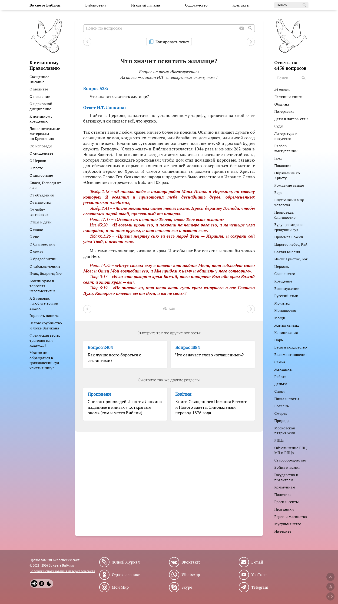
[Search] (304, 77)
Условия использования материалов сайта (62, 571)
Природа (281, 420)
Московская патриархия (284, 430)
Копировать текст (172, 41)
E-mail (257, 562)
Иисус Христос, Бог (291, 259)
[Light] (34, 583)
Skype (187, 587)
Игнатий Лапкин (145, 5)
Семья (279, 362)
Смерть (280, 413)
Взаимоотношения (290, 354)
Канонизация (286, 332)
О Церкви (38, 160)
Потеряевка (284, 111)
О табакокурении (45, 266)
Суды (278, 126)
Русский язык (286, 295)
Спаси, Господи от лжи (45, 185)
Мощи (279, 317)
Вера (278, 192)
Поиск (292, 5)
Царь (278, 339)
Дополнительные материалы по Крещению (45, 133)
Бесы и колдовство (290, 347)
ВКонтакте (191, 562)
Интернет (282, 531)
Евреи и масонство (290, 516)
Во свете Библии (61, 565)
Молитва (282, 303)
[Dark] (49, 583)
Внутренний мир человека (289, 202)
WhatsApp (191, 574)
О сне (34, 236)
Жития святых (286, 325)
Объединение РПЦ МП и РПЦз (290, 450)
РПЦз (279, 440)
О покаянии (40, 96)
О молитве (39, 89)
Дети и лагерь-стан (291, 118)
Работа (280, 376)
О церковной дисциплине (41, 106)
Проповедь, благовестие (284, 215)
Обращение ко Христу (287, 175)
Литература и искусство (286, 136)
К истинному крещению (41, 119)
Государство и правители (286, 477)
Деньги (280, 383)
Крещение (283, 281)
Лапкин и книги (288, 96)
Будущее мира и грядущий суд (288, 227)
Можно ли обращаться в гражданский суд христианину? (44, 360)
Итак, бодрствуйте (46, 273)
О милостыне (41, 175)
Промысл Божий (288, 236)
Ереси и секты (286, 501)
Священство (284, 273)
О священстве (41, 153)
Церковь (281, 266)
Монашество (285, 310)
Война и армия (287, 467)
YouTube (259, 574)
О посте (36, 167)
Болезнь (281, 405)
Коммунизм (284, 487)
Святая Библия (287, 251)
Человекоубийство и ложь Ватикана (46, 325)
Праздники (284, 509)
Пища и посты (286, 398)
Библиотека (95, 5)
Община (281, 104)
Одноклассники (126, 574)
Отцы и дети (41, 222)
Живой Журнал (126, 562)
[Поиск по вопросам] (169, 28)
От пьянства (40, 202)
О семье (36, 251)
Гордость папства (45, 315)
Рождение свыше (289, 185)
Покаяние (282, 165)
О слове (36, 229)
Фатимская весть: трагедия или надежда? (45, 340)
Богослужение (286, 288)
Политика (283, 494)
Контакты (240, 5)
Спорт (279, 391)
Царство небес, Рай (291, 244)
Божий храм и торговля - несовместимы (42, 285)
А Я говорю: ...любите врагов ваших (44, 303)
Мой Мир (120, 587)
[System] (41, 583)
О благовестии (42, 244)
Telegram (259, 587)
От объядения (42, 195)
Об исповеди (41, 146)
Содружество (196, 5)
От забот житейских (39, 212)
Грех (278, 158)
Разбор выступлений (286, 148)
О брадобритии (43, 258)
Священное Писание (39, 79)
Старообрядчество (290, 460)
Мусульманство (287, 523)
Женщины (283, 369)
